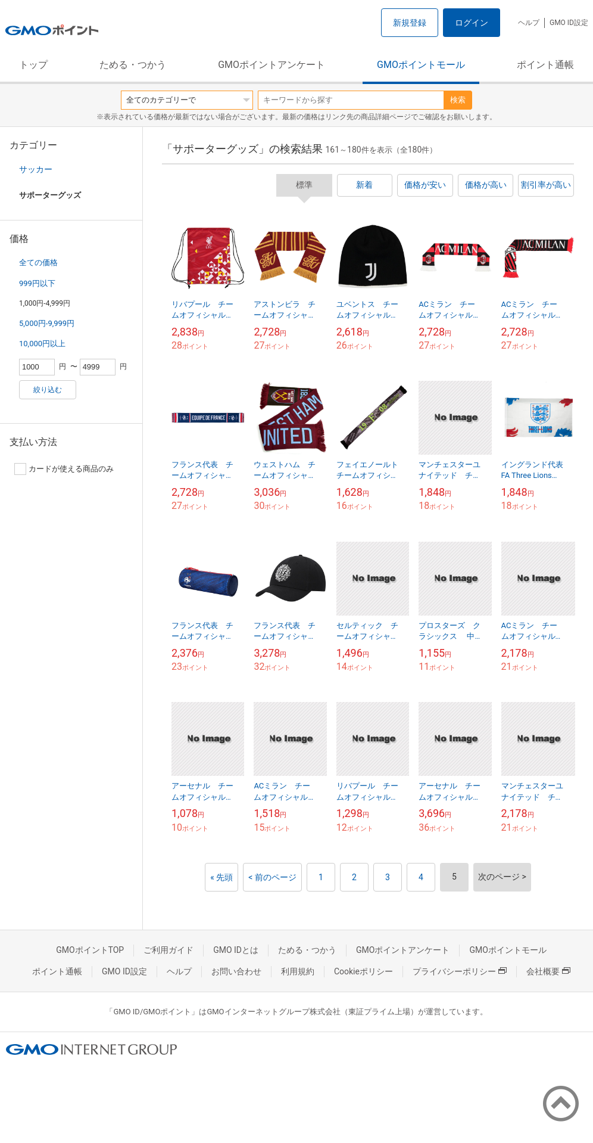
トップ (33, 64)
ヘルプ (528, 22)
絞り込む (47, 390)
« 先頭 (221, 877)
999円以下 (37, 283)
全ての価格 (38, 262)
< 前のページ (272, 877)
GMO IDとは (235, 950)
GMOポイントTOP (90, 950)
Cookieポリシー (363, 971)
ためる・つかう (132, 64)
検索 (458, 99)
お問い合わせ (236, 971)
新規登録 (409, 22)
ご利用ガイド (168, 950)
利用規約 (297, 971)
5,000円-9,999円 (46, 323)
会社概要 (548, 971)
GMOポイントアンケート (271, 64)
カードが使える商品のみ (64, 469)
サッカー (35, 169)
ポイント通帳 (545, 64)
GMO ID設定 (569, 22)
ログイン (471, 22)
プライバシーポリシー (460, 971)
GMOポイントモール (421, 64)
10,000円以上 (42, 343)
